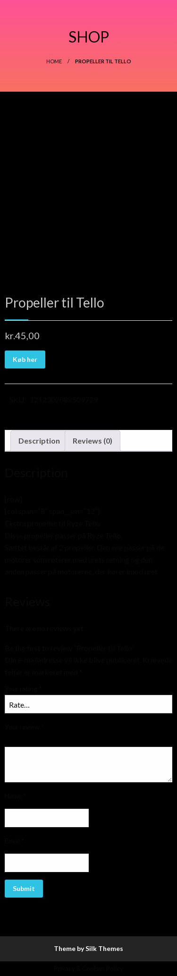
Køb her (25, 359)
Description (39, 440)
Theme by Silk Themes (88, 948)
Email (15, 841)
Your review (24, 727)
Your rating (23, 689)
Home (54, 61)
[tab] (39, 440)
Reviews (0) (92, 440)
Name (15, 796)
